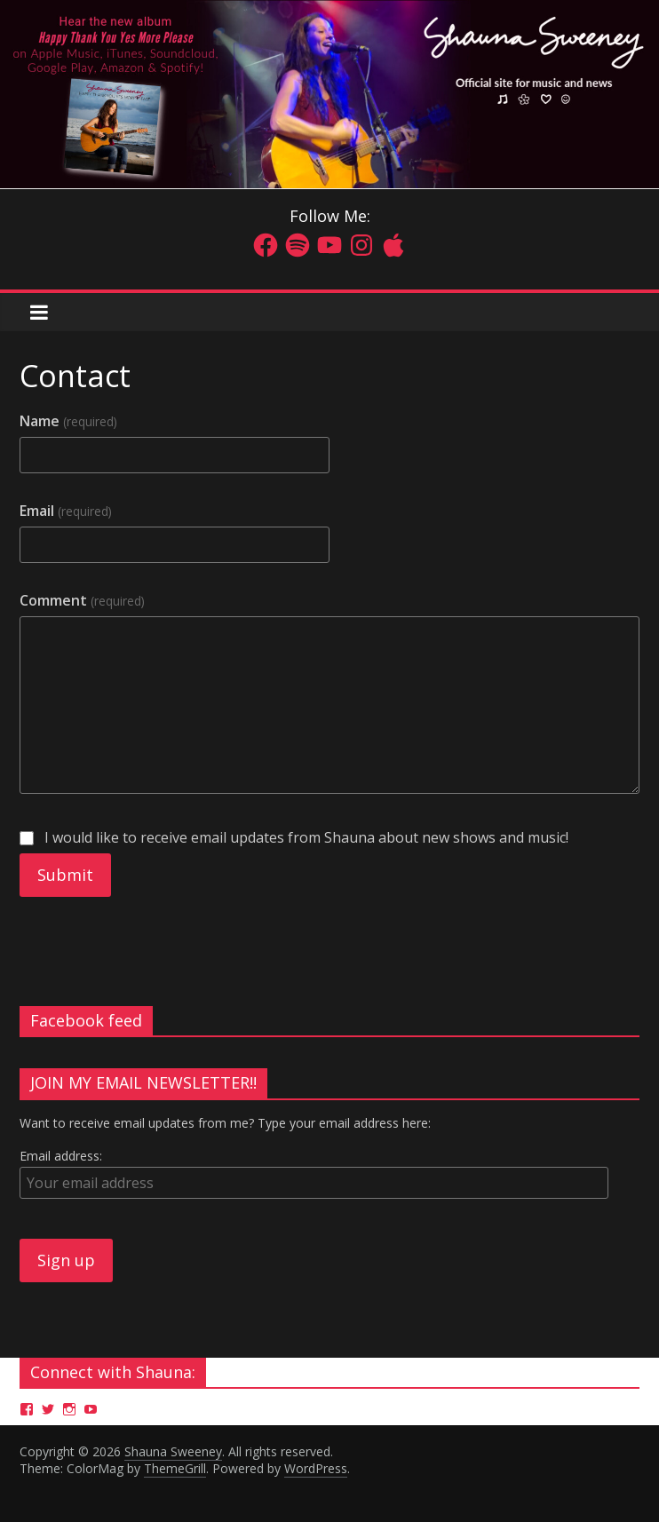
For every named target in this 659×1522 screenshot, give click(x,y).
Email (65, 510)
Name (68, 421)
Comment (82, 600)
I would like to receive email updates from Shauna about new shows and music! (294, 837)
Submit (65, 874)
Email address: (61, 1155)
